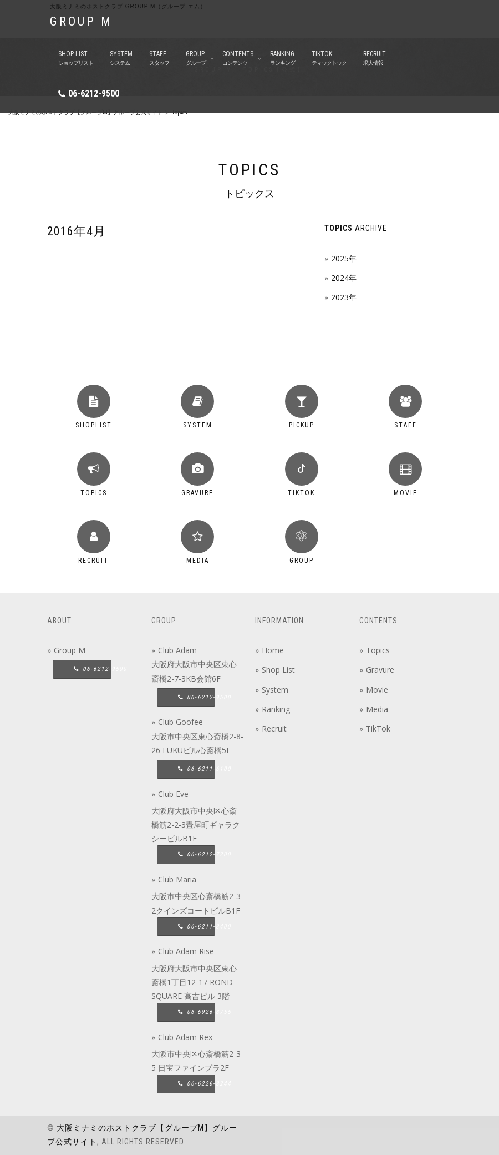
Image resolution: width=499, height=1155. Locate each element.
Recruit (274, 728)
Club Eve (173, 794)
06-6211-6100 (197, 769)
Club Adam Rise (186, 951)
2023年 (344, 297)
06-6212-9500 (93, 93)
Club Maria (177, 879)
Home (273, 650)
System (275, 689)
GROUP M (81, 21)
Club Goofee (180, 722)
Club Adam (177, 650)
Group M (69, 650)
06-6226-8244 (197, 1083)
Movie (377, 689)
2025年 (344, 258)
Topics (378, 650)
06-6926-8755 (197, 1012)
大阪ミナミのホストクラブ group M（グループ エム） (128, 6)
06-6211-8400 (197, 926)
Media (377, 709)
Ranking (276, 709)
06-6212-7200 (197, 854)
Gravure (380, 669)
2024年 (344, 278)
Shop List (278, 669)
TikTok (378, 728)
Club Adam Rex (185, 1037)
